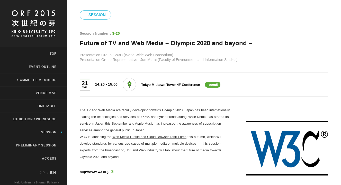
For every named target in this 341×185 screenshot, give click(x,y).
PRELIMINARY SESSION (36, 145)
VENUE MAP (46, 93)
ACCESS (49, 158)
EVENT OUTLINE (43, 67)
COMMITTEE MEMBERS (37, 80)
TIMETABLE (47, 106)
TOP (53, 54)
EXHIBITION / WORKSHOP (35, 119)
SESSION (49, 132)
